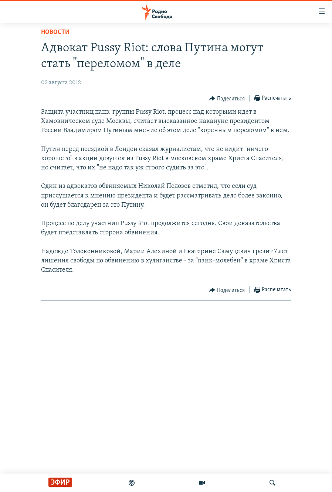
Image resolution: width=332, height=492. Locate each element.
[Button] (227, 98)
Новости (55, 32)
